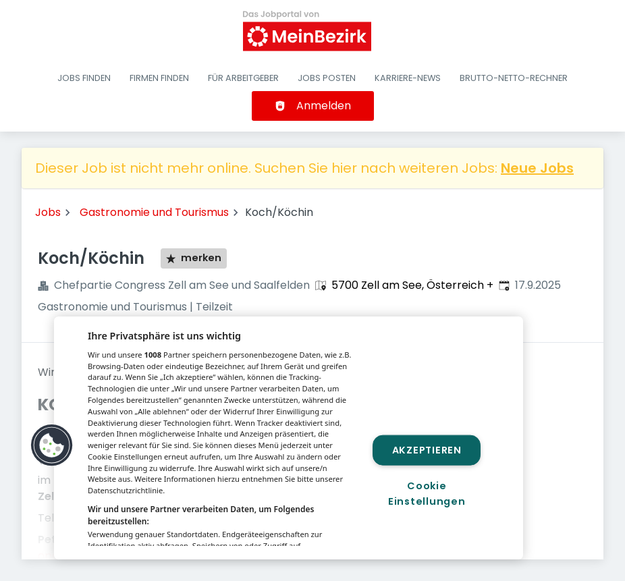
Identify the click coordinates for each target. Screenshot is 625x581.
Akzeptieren (427, 449)
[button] (52, 445)
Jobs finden (84, 78)
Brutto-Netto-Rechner (514, 78)
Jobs (48, 212)
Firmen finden (159, 78)
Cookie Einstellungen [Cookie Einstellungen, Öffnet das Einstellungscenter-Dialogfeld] (426, 493)
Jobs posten (327, 78)
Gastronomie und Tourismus (154, 212)
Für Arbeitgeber (243, 78)
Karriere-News (408, 78)
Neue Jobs (537, 168)
